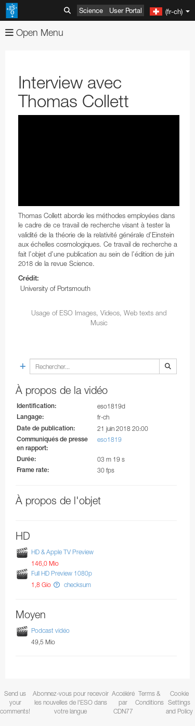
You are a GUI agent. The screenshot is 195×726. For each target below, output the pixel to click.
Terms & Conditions (149, 698)
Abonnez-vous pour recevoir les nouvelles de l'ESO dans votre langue (71, 702)
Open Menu (34, 32)
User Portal (125, 10)
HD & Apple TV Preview (62, 552)
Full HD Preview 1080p (61, 574)
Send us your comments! (15, 702)
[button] (57, 585)
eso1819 (109, 439)
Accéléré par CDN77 (123, 702)
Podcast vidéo (50, 630)
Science (91, 10)
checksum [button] (76, 585)
